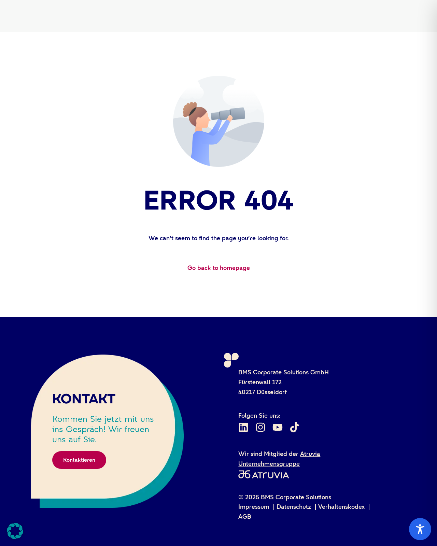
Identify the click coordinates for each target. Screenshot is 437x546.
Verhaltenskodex (341, 507)
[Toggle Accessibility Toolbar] (420, 529)
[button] (15, 531)
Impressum (253, 507)
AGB (244, 516)
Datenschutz (294, 507)
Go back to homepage (218, 268)
